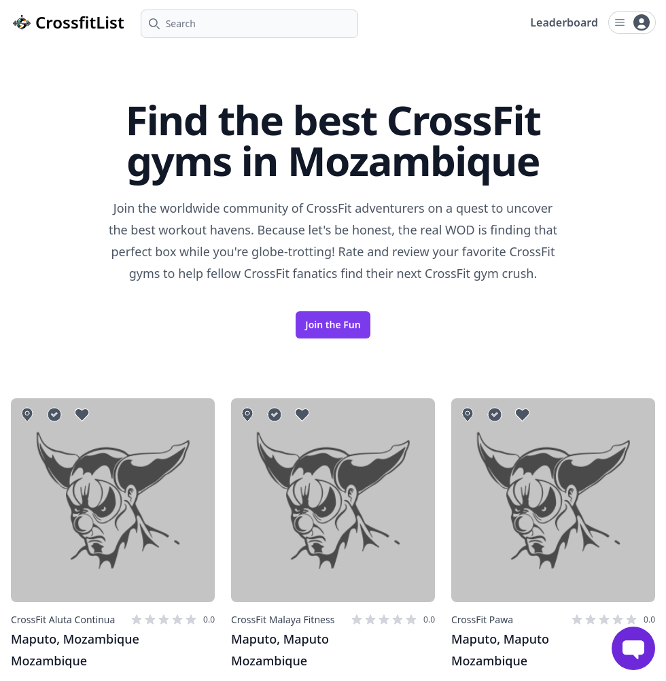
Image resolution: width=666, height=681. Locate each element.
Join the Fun (332, 324)
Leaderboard (564, 22)
